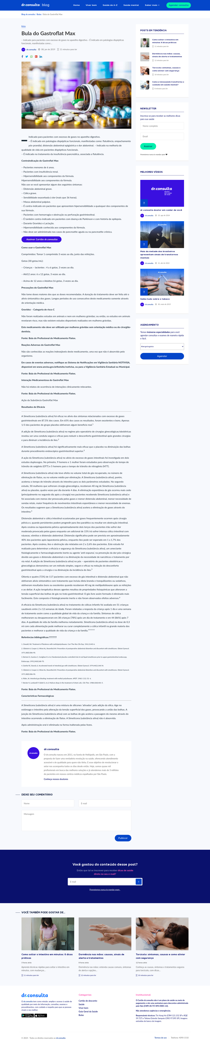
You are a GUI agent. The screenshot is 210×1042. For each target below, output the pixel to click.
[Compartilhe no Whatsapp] (31, 55)
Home (76, 4)
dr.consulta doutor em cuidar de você (161, 208)
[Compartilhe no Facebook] (22, 55)
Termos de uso (160, 1036)
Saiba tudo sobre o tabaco (155, 298)
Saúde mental (131, 4)
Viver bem (91, 4)
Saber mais (151, 4)
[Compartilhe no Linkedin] (41, 55)
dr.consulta (31, 48)
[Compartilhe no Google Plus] (36, 55)
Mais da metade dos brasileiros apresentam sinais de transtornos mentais (159, 253)
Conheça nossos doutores (56, 778)
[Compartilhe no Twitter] (26, 55)
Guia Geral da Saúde (88, 1010)
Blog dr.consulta (28, 13)
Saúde (81, 1003)
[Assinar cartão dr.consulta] (41, 237)
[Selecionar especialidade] (162, 345)
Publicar (123, 836)
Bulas (39, 13)
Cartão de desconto (88, 999)
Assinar (148, 145)
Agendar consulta (179, 4)
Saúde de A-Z (110, 4)
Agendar (162, 354)
